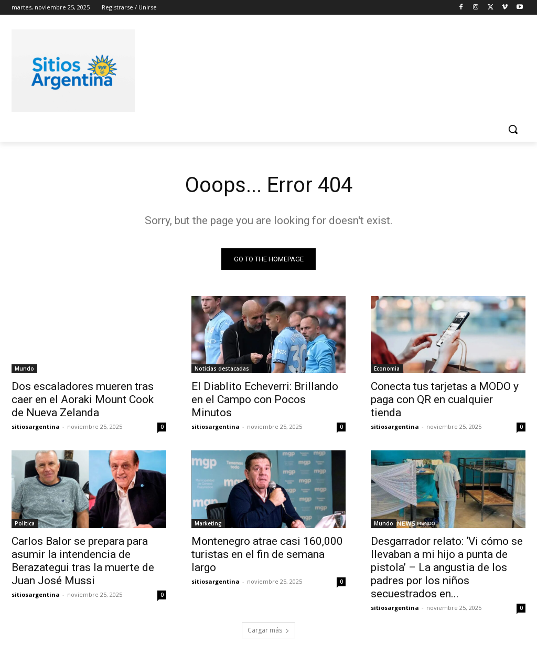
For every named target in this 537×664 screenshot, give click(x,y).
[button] (512, 129)
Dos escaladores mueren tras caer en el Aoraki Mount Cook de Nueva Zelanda (83, 399)
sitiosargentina (36, 426)
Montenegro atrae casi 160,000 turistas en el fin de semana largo (267, 554)
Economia (387, 368)
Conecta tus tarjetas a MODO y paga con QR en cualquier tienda (445, 399)
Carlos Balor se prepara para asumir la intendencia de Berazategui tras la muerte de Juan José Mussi (83, 561)
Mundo (24, 368)
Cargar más (268, 630)
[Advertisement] (257, 69)
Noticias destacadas (222, 368)
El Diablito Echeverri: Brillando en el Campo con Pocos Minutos (264, 399)
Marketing (208, 523)
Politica (25, 523)
